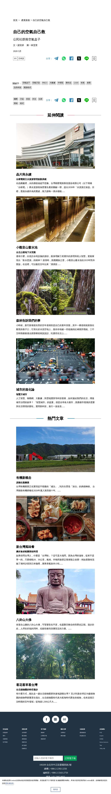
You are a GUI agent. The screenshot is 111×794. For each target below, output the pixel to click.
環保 (23, 106)
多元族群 (24, 748)
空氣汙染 (38, 83)
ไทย (101, 748)
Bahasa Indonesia (104, 745)
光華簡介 (63, 735)
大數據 (58, 83)
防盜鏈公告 (83, 738)
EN (15, 58)
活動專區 (5, 742)
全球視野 (24, 735)
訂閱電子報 (44, 738)
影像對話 (24, 751)
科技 (31, 101)
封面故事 (5, 735)
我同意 (55, 789)
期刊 (4, 738)
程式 (31, 106)
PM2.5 (49, 83)
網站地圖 (63, 738)
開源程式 (45, 88)
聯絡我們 (43, 742)
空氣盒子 (27, 83)
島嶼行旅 (24, 745)
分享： (49, 58)
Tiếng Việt (102, 751)
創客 (23, 88)
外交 (38, 101)
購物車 (42, 735)
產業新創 (25, 20)
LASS (86, 83)
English (101, 738)
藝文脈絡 (24, 738)
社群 (16, 106)
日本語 (22, 58)
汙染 (23, 101)
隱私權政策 (83, 735)
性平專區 (5, 745)
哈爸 (16, 88)
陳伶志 (77, 83)
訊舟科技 (33, 88)
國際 (16, 101)
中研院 (68, 83)
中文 (75, 7)
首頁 (15, 20)
